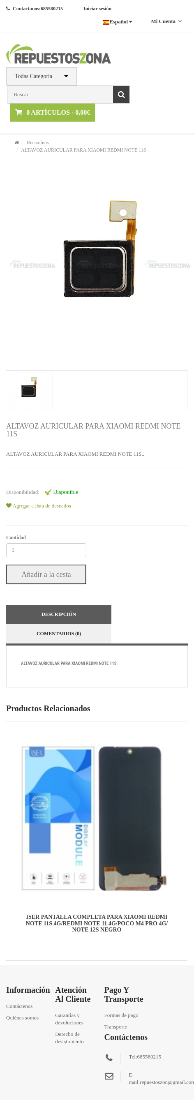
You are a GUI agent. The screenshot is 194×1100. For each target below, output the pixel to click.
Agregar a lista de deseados (38, 506)
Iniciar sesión (97, 9)
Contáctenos (19, 1006)
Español (117, 21)
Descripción (59, 614)
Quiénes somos (22, 1018)
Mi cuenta (166, 21)
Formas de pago (121, 1015)
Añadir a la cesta (46, 574)
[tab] (28, 390)
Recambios (37, 142)
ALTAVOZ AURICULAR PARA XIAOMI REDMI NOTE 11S (83, 150)
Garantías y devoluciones (69, 1019)
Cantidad (16, 537)
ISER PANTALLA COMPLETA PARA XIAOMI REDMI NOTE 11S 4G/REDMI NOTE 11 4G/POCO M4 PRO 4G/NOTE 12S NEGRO (97, 923)
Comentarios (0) (59, 633)
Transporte (115, 1027)
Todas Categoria (33, 76)
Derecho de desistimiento (69, 1038)
